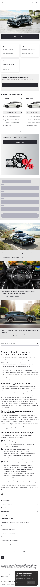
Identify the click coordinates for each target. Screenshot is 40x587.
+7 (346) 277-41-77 (20, 551)
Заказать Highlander (20, 36)
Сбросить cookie (4, 576)
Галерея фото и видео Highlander (11, 335)
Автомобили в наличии (21, 112)
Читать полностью (20, 582)
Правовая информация (6, 572)
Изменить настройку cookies (7, 574)
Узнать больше (20, 142)
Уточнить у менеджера (20, 85)
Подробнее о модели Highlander (11, 296)
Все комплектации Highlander (10, 257)
